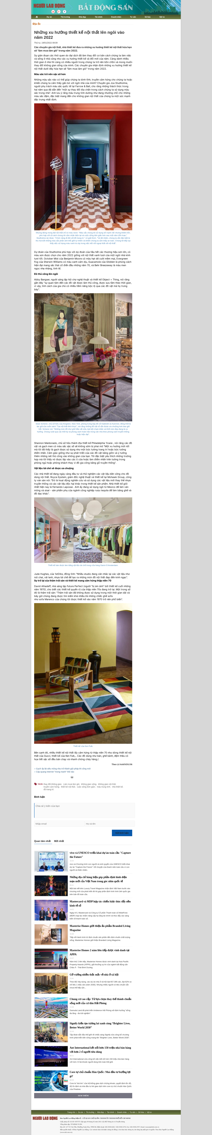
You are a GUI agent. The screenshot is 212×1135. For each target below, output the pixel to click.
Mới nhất (59, 841)
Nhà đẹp (82, 17)
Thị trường (65, 17)
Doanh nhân (116, 17)
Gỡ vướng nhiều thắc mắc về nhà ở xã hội (94, 974)
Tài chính (98, 17)
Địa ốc (37, 23)
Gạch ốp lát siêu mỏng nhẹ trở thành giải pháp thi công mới (63, 768)
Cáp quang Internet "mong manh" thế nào (55, 772)
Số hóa (147, 17)
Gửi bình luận (122, 833)
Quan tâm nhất (42, 841)
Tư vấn (133, 17)
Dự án (49, 17)
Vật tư (162, 17)
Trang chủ (71, 1112)
